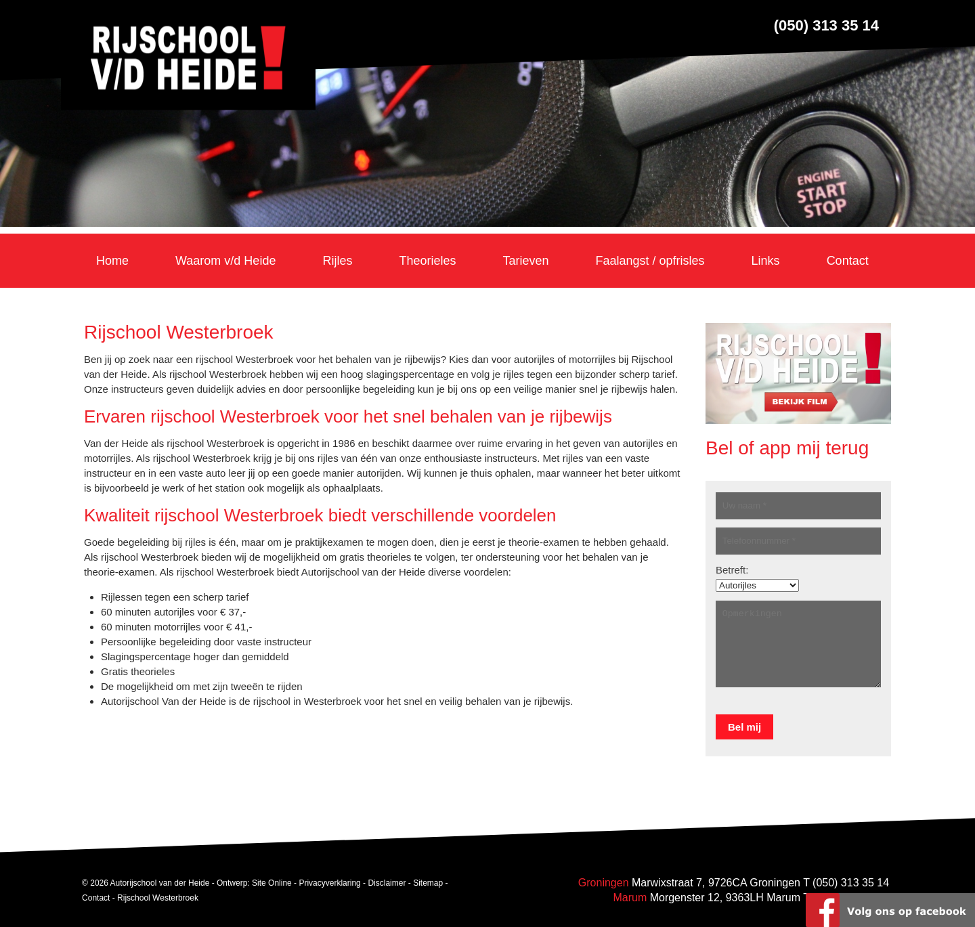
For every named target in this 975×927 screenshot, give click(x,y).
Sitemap (428, 883)
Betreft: (732, 570)
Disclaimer (387, 883)
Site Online (272, 883)
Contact (96, 898)
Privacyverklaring (329, 883)
